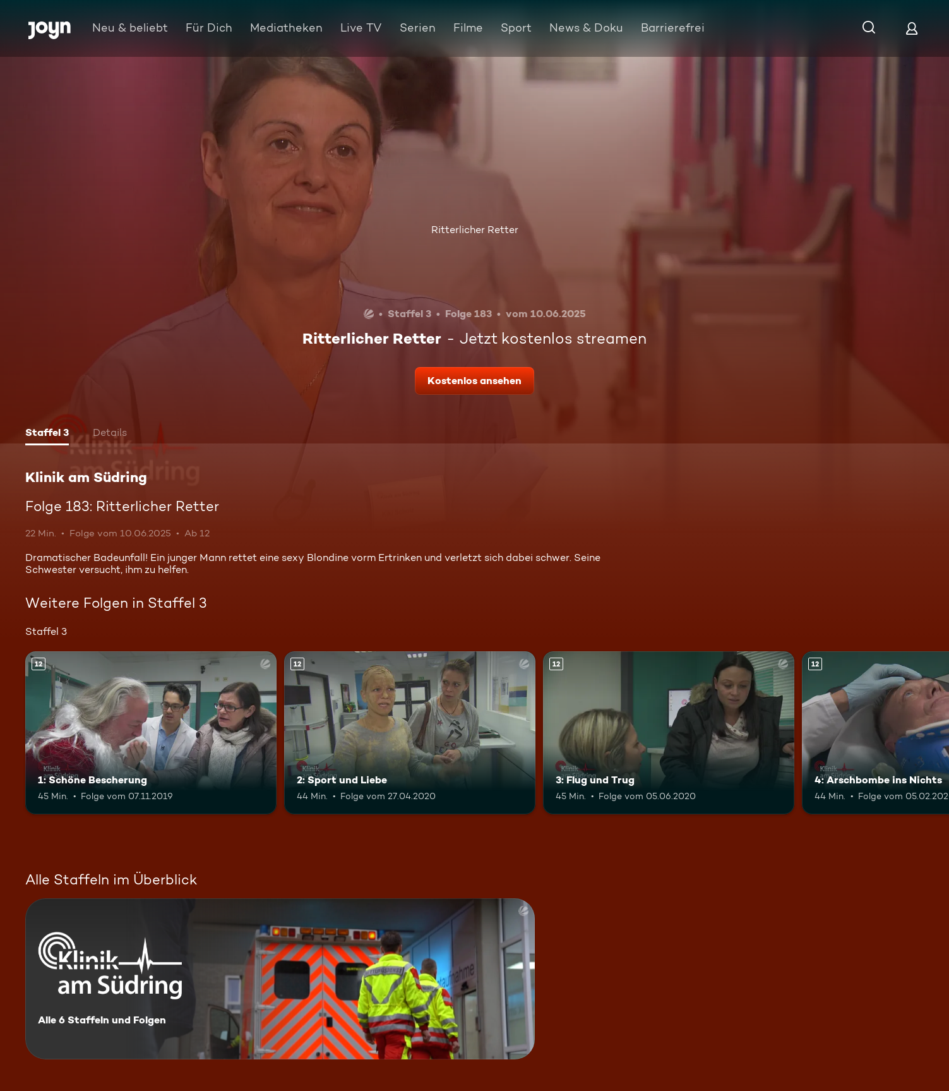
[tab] (47, 434)
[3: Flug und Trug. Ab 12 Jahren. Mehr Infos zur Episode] (668, 733)
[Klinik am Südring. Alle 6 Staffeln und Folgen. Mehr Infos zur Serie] (280, 978)
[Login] (911, 28)
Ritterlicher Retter (474, 230)
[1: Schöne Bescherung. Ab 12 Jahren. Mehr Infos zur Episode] (151, 733)
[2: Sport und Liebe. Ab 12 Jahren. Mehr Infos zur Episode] (409, 733)
